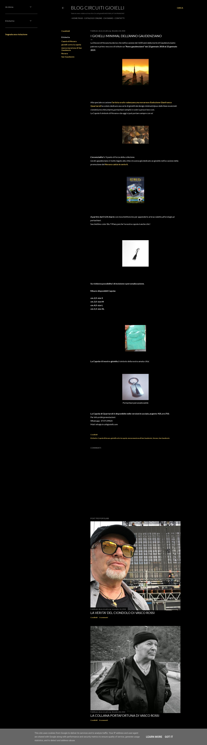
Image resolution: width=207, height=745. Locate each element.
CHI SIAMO (107, 18)
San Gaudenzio (67, 57)
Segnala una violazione (16, 34)
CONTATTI (119, 18)
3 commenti (103, 617)
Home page (76, 18)
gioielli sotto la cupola (71, 44)
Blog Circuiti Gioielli (97, 8)
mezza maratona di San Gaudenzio (140, 438)
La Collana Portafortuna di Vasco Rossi (124, 715)
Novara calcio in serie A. (116, 164)
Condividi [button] (65, 31)
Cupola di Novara (69, 41)
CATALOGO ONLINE (92, 18)
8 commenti (103, 720)
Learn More (154, 736)
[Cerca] (180, 8)
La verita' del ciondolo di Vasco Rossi (122, 613)
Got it (169, 736)
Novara (64, 53)
